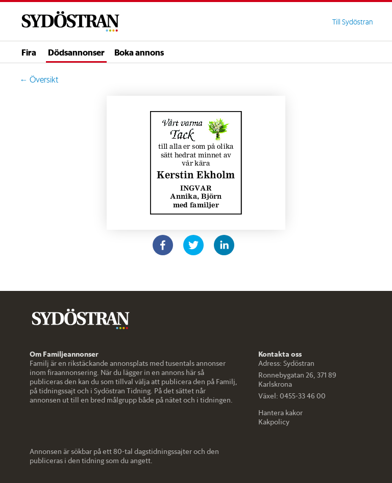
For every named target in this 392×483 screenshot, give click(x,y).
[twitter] (193, 245)
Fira (28, 52)
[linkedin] (224, 245)
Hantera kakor (280, 412)
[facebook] (163, 245)
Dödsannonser (76, 52)
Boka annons (139, 52)
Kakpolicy (273, 421)
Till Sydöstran (352, 21)
